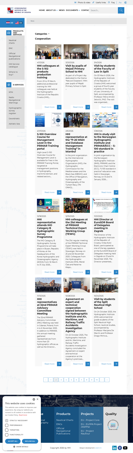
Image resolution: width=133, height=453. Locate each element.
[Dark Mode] (125, 2)
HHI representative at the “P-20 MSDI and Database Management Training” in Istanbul (76, 143)
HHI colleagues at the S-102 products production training (48, 71)
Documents (72, 10)
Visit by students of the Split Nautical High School (104, 304)
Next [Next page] (102, 380)
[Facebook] (119, 448)
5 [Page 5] (71, 380)
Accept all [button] (13, 441)
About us (51, 10)
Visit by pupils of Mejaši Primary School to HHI (76, 68)
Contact (85, 10)
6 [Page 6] (76, 380)
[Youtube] (125, 448)
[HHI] (20, 10)
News (62, 10)
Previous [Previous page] (45, 380)
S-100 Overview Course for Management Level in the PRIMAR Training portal (48, 141)
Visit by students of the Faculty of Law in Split (104, 68)
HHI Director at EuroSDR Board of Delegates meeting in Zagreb (104, 225)
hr (11, 23)
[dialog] (22, 423)
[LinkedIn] (114, 448)
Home (42, 10)
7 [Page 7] (81, 380)
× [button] (37, 399)
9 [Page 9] (91, 380)
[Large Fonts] (120, 2)
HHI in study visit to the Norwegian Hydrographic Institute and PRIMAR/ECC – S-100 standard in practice (105, 143)
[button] (21, 446)
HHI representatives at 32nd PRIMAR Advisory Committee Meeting (47, 307)
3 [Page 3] (61, 380)
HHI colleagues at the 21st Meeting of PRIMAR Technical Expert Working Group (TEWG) (77, 227)
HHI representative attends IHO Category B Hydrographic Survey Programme (46, 228)
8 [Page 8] (86, 380)
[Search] (106, 10)
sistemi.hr (98, 448)
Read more (53, 107)
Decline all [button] (30, 441)
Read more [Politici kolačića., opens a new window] (23, 415)
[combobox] (34, 399)
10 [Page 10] (97, 380)
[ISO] (112, 426)
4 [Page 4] (66, 380)
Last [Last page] (107, 380)
